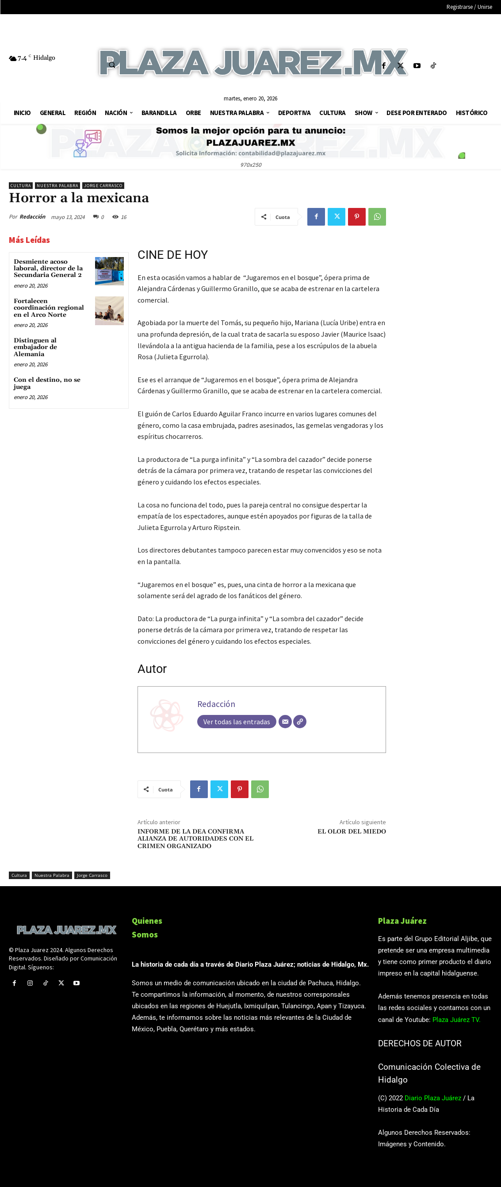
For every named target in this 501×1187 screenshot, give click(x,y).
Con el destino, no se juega (47, 383)
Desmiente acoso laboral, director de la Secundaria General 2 (48, 269)
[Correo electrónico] (285, 721)
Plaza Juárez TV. (456, 1020)
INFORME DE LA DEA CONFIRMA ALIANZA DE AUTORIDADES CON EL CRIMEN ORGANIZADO (195, 839)
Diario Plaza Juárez (433, 1098)
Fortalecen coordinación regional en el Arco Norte (49, 308)
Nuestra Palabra (57, 185)
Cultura (21, 185)
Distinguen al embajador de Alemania (35, 347)
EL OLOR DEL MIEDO (351, 832)
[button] (112, 65)
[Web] (299, 721)
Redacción (32, 216)
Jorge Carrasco (103, 185)
